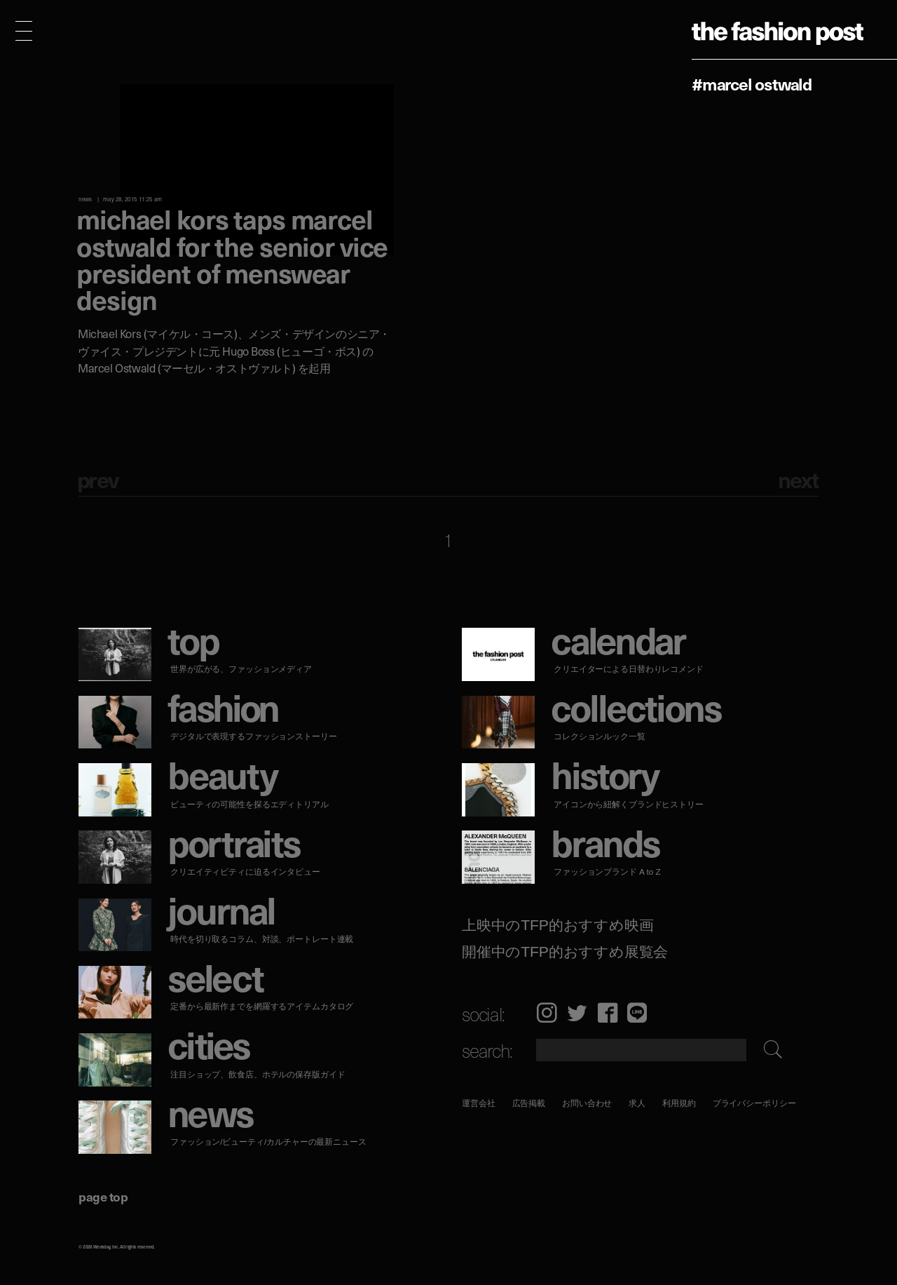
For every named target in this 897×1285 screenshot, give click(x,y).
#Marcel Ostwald (752, 83)
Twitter (577, 1012)
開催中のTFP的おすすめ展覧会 (565, 952)
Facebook (607, 1012)
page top (103, 1196)
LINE (637, 1012)
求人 (637, 1103)
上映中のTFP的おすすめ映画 (557, 925)
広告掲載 (529, 1103)
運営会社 (478, 1103)
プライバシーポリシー (754, 1103)
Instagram (546, 1012)
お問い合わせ (587, 1103)
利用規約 (679, 1103)
